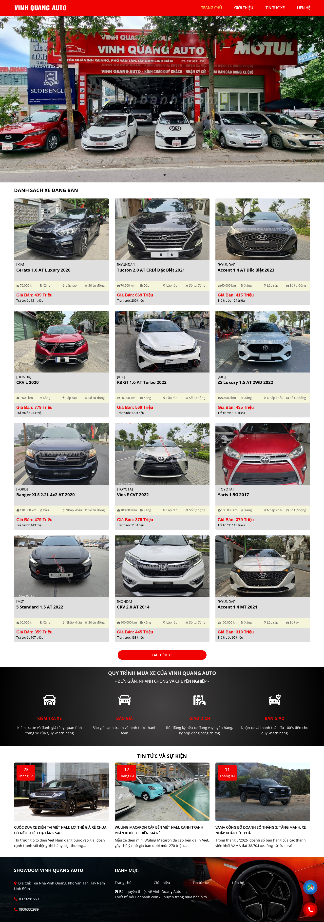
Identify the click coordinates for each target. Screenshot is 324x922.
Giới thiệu (162, 882)
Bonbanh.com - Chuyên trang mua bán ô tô (171, 897)
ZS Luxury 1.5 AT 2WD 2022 (245, 382)
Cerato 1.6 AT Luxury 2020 (43, 270)
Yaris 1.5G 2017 (233, 494)
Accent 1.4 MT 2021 (237, 607)
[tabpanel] (162, 99)
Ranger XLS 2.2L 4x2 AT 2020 (45, 494)
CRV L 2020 (27, 382)
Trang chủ (123, 882)
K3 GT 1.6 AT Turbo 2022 (142, 382)
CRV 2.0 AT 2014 (133, 607)
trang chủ (211, 7)
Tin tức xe (201, 882)
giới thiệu (243, 7)
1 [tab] (159, 175)
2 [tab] (164, 175)
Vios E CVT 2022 (133, 494)
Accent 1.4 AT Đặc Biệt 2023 (246, 270)
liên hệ (303, 7)
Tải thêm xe (162, 655)
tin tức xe (275, 7)
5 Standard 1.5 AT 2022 (39, 607)
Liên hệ (238, 882)
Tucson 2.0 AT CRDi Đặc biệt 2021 (151, 270)
